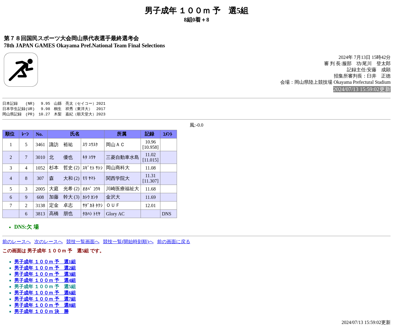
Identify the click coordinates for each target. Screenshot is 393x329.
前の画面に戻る (173, 242)
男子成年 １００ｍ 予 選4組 (45, 281)
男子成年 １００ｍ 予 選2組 (45, 268)
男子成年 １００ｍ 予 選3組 (45, 275)
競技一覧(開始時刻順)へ (128, 242)
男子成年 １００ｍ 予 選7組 (45, 299)
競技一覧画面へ (82, 242)
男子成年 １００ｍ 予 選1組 (45, 262)
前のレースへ (16, 242)
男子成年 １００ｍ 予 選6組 (45, 293)
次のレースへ (48, 242)
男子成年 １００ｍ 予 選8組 (45, 306)
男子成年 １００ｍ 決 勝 (41, 312)
